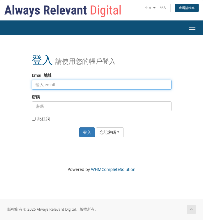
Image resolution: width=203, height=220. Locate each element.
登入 (163, 7)
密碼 (36, 97)
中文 (150, 7)
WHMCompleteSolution (113, 169)
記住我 (41, 118)
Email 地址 (42, 75)
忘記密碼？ (110, 132)
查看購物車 (187, 8)
